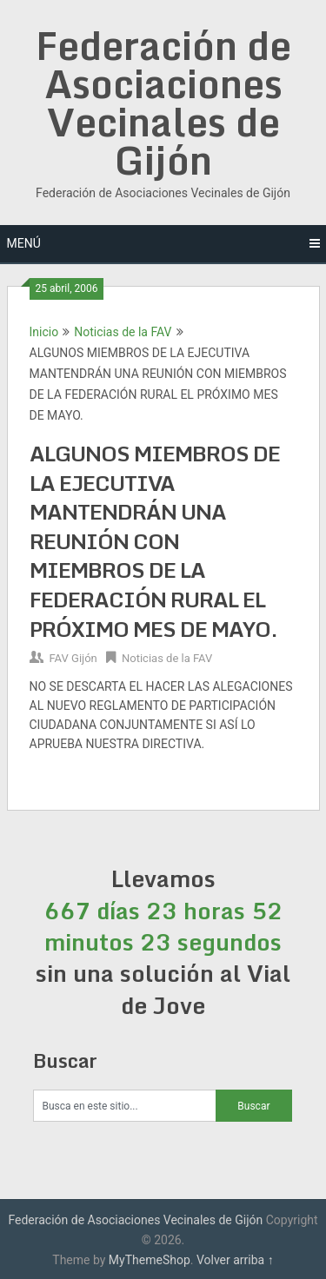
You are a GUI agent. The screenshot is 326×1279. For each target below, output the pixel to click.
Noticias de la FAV (122, 332)
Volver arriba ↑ (235, 1260)
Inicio (44, 332)
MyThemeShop (149, 1260)
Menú (24, 243)
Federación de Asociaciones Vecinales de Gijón (163, 102)
